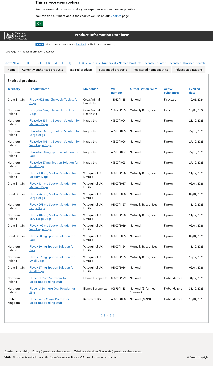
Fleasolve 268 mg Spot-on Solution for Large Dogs (54, 133)
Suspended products (113, 70)
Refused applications (188, 70)
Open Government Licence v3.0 (67, 357)
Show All (10, 63)
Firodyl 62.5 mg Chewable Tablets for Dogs (54, 101)
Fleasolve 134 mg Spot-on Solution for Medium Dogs (54, 122)
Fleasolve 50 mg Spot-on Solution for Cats (54, 154)
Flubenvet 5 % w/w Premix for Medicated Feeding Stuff (49, 301)
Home (11, 70)
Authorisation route (143, 89)
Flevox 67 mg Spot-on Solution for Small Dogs (52, 259)
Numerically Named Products (121, 63)
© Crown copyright (198, 357)
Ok (39, 23)
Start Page (10, 51)
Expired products (81, 70)
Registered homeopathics (150, 70)
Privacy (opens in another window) (51, 351)
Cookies (116, 16)
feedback (81, 44)
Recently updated (154, 63)
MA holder (90, 89)
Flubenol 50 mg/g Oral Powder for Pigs (52, 290)
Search (200, 63)
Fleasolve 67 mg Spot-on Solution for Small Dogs (54, 164)
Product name (39, 89)
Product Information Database (102, 35)
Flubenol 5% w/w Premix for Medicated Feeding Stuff (48, 280)
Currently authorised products (42, 70)
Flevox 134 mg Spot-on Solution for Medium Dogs (52, 175)
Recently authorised (181, 63)
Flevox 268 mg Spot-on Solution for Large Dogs (52, 196)
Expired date (194, 91)
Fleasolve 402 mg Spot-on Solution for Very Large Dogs (54, 143)
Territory (14, 89)
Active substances (171, 91)
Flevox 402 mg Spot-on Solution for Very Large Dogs (52, 217)
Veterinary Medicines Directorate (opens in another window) (108, 351)
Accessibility (23, 351)
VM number (116, 91)
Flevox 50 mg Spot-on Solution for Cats (52, 238)
